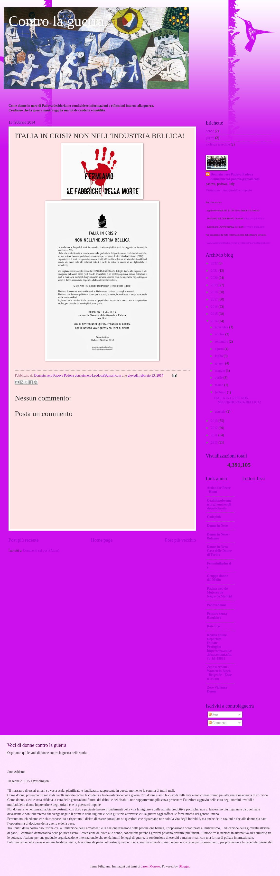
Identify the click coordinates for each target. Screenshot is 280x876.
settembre (222, 341)
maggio (220, 370)
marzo (219, 385)
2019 (214, 285)
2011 (214, 435)
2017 (214, 299)
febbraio (221, 392)
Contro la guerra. (58, 21)
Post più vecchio (180, 540)
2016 (214, 307)
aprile (219, 378)
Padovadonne (216, 605)
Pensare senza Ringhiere (217, 615)
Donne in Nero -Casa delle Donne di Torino (219, 550)
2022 (214, 263)
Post (213, 714)
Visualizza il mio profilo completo (229, 190)
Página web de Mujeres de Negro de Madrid (219, 592)
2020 (214, 278)
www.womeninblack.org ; (220, 242)
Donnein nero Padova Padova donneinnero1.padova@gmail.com (235, 177)
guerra (210, 138)
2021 (214, 271)
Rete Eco (213, 626)
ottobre (220, 334)
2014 (214, 321)
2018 (214, 292)
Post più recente (23, 540)
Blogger (184, 866)
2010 (214, 442)
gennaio (220, 411)
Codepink (214, 517)
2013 (214, 421)
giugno (220, 363)
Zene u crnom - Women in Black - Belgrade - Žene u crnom (219, 673)
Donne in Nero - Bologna (218, 536)
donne (210, 131)
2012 (214, 428)
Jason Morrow (150, 866)
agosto (219, 349)
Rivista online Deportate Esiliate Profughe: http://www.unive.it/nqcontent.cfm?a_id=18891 (219, 646)
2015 (214, 314)
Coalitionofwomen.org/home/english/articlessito (219, 504)
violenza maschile (218, 144)
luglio (219, 356)
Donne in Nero (217, 525)
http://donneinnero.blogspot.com (252, 242)
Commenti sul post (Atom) (41, 550)
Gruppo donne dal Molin (217, 578)
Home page (101, 540)
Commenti (218, 723)
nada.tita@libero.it (254, 218)
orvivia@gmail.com (254, 226)
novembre (222, 327)
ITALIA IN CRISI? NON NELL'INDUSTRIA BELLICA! (237, 400)
